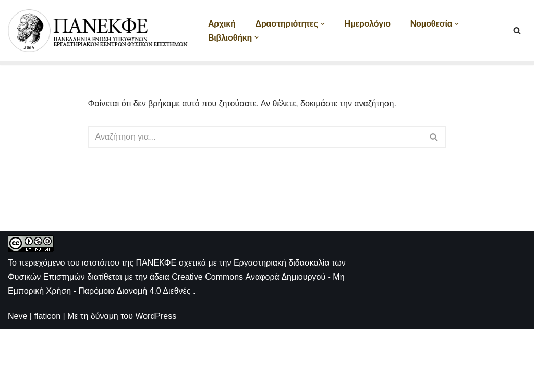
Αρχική (222, 23)
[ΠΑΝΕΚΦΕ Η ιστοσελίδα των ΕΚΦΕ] (99, 30)
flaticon (47, 361)
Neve (17, 361)
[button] (323, 24)
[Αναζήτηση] (517, 30)
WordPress (155, 361)
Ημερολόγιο (368, 23)
